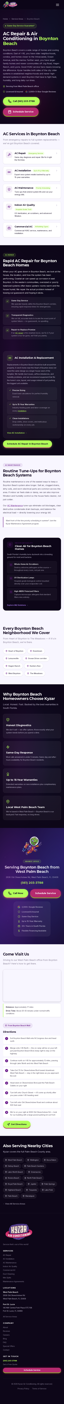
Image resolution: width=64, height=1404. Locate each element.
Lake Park (47, 1190)
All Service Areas (10, 1317)
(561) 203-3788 (32, 882)
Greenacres (34, 1172)
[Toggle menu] (58, 5)
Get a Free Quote (10, 1364)
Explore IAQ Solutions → (17, 605)
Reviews (6, 1331)
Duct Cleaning (8, 1274)
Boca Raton (50, 1160)
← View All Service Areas (14, 1204)
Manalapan (28, 1196)
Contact (6, 1350)
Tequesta (31, 1190)
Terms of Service (39, 1389)
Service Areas (17, 19)
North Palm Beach (33, 1178)
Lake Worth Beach (14, 1172)
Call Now (15, 893)
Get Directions (17, 1124)
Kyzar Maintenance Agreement (18, 524)
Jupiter (32, 1184)
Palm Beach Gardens (34, 1166)
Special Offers (9, 1346)
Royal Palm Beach (14, 1184)
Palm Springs (48, 1184)
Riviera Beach (12, 1178)
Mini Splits (7, 1278)
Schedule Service (21, 111)
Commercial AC (9, 1270)
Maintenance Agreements (13, 1281)
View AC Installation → (17, 433)
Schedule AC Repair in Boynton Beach (27, 444)
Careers (6, 1335)
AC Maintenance (15, 505)
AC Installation (8, 1259)
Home (5, 19)
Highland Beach (13, 1190)
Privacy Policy (23, 1389)
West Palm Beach (13, 1160)
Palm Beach (11, 1196)
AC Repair (7, 1255)
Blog (5, 1339)
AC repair (19, 333)
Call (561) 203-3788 (21, 101)
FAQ (4, 1342)
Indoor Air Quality (10, 1266)
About (5, 1327)
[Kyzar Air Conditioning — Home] (10, 4)
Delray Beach (12, 1166)
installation (22, 411)
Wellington (33, 1160)
